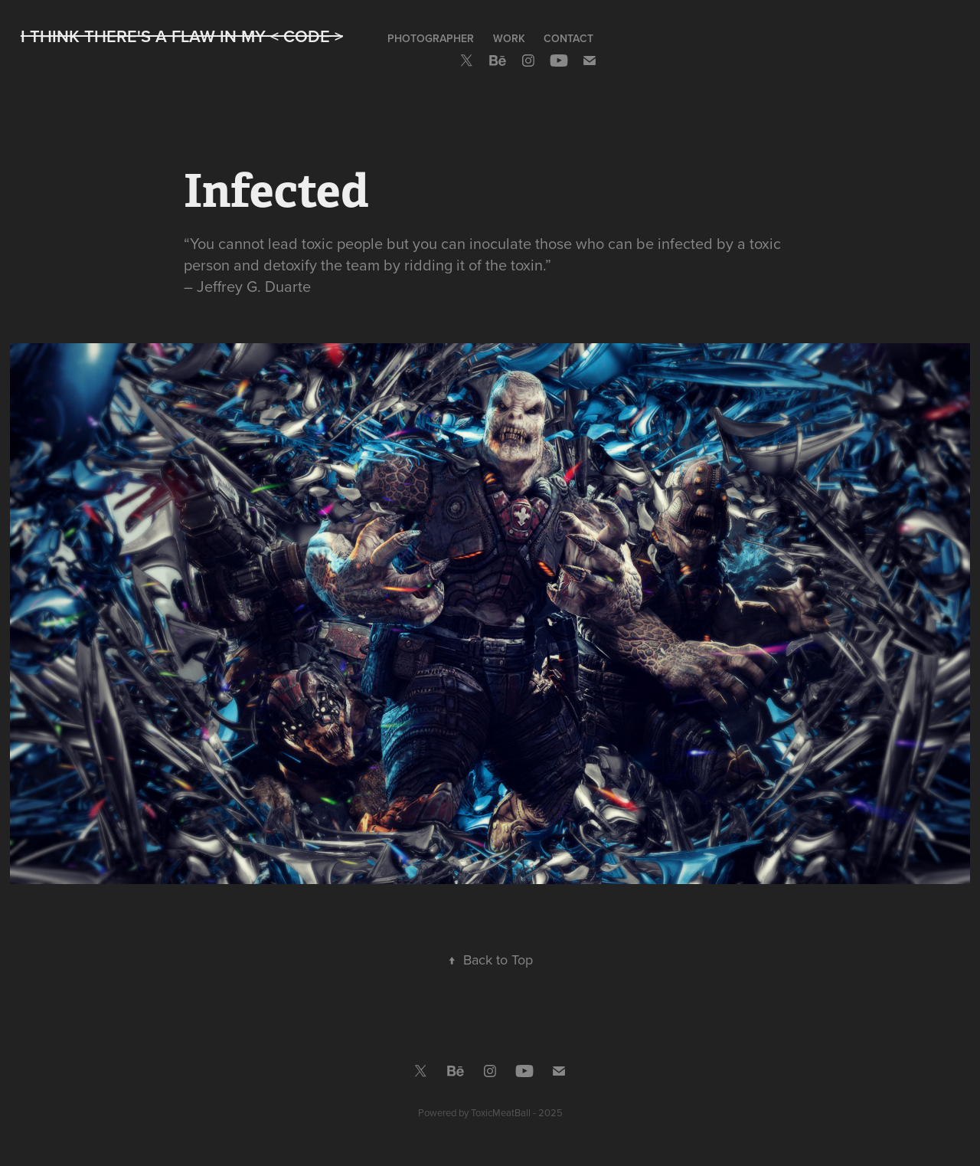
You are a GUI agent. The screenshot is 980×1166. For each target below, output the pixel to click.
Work (509, 38)
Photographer (430, 38)
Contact (568, 38)
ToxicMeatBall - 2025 (517, 1112)
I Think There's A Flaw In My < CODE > (182, 36)
